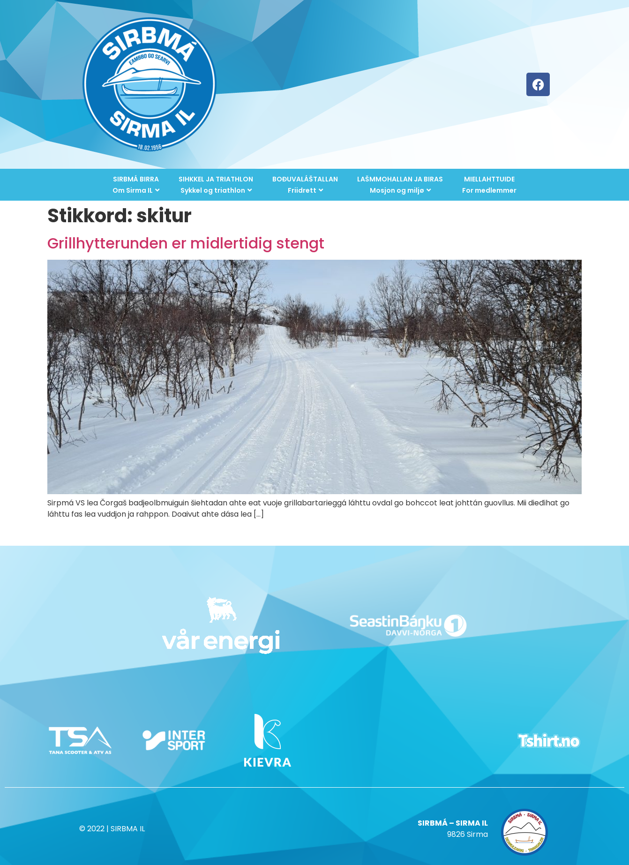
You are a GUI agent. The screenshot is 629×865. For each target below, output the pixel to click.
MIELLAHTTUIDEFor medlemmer (489, 184)
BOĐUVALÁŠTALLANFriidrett (305, 184)
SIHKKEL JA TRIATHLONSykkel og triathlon (216, 184)
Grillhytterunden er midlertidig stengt (185, 243)
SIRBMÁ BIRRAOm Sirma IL (135, 184)
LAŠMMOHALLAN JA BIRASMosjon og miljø (400, 184)
